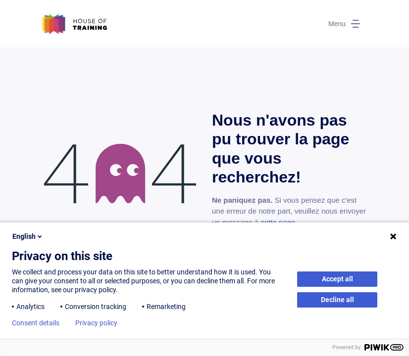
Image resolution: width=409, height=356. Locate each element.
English (28, 236)
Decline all (337, 300)
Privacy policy (96, 323)
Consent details (35, 323)
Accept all (337, 279)
